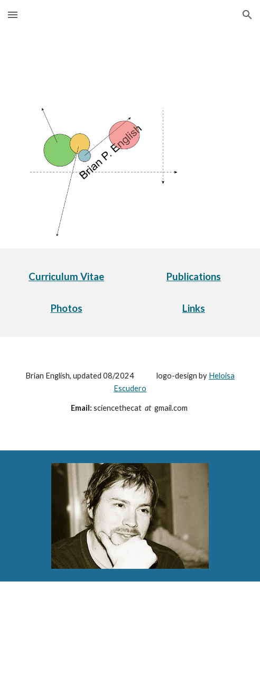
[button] (12, 14)
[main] (66, 276)
